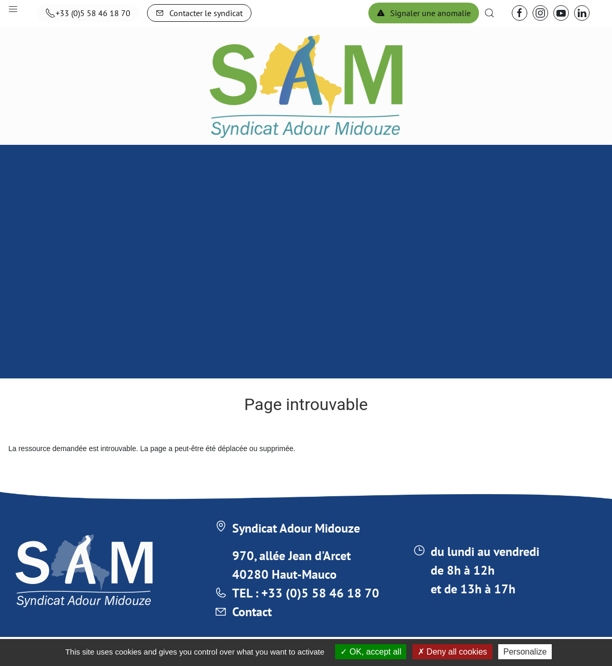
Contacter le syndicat (199, 13)
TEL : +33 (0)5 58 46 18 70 (305, 593)
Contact (252, 612)
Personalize (525, 651)
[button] (489, 13)
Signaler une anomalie (424, 13)
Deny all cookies (452, 651)
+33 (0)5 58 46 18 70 (87, 13)
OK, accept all (370, 651)
